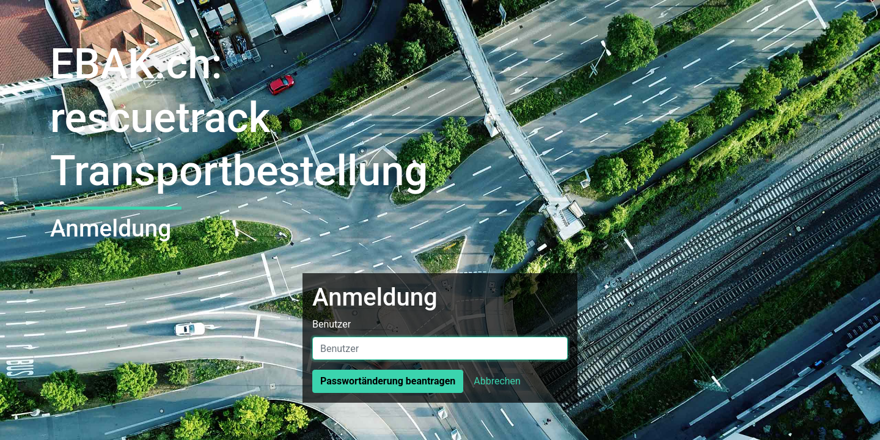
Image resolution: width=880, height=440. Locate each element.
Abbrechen (497, 381)
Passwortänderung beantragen (387, 381)
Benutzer (331, 324)
